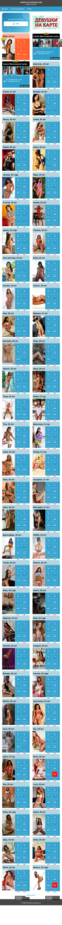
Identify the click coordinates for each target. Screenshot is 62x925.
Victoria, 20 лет (10, 646)
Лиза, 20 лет (8, 479)
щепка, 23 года (10, 230)
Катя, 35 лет (8, 729)
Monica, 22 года (40, 867)
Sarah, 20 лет (39, 812)
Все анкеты (55, 58)
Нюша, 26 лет (9, 119)
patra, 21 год (9, 757)
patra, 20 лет (9, 507)
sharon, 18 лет (9, 369)
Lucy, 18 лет (39, 784)
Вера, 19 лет (39, 175)
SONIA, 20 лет (39, 535)
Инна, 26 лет (39, 369)
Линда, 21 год (39, 452)
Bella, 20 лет (9, 36)
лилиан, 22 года (10, 175)
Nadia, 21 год (39, 396)
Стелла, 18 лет (10, 202)
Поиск (29, 9)
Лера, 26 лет (39, 341)
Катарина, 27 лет (41, 479)
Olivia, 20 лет (9, 867)
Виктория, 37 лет (41, 507)
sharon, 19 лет (40, 286)
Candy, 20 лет (9, 563)
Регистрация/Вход (17, 9)
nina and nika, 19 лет (12, 258)
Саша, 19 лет (9, 452)
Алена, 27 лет (9, 92)
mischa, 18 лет (10, 286)
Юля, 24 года (39, 618)
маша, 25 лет (39, 147)
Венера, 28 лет (40, 92)
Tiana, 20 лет (9, 396)
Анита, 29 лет (39, 590)
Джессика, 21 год (41, 424)
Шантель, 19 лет (41, 64)
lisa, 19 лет (38, 729)
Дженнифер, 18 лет (12, 535)
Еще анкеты (31, 895)
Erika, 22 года (9, 812)
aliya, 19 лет (8, 840)
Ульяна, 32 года (40, 673)
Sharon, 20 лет (40, 563)
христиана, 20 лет (41, 701)
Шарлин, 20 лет (10, 618)
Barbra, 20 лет (9, 701)
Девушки (5, 9)
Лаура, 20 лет (9, 147)
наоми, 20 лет (39, 202)
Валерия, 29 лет (10, 341)
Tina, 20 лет (8, 424)
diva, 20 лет (8, 313)
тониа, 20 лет (39, 119)
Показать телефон (19, 898)
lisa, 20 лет (8, 784)
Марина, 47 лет (40, 313)
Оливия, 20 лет (40, 646)
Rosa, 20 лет (39, 757)
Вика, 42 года (9, 590)
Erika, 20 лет (39, 258)
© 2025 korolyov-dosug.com (31, 903)
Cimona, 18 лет (40, 230)
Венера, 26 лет (10, 673)
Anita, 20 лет (39, 840)
